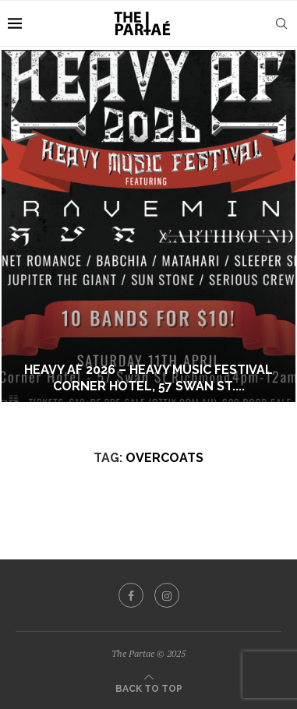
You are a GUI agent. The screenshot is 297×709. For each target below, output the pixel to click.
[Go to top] (148, 687)
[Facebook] (130, 595)
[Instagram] (166, 595)
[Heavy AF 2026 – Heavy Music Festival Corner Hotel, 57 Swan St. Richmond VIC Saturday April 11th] (148, 226)
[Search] (281, 23)
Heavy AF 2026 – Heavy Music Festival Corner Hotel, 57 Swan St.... (148, 377)
